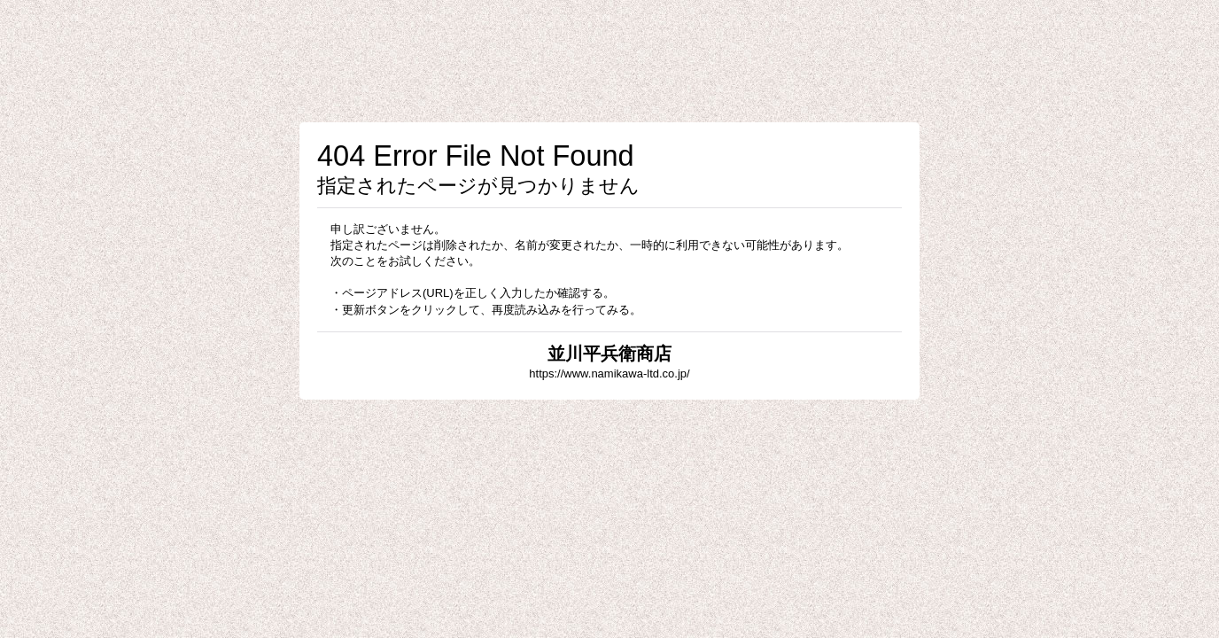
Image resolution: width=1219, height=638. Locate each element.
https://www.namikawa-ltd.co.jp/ (609, 373)
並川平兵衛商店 (609, 353)
